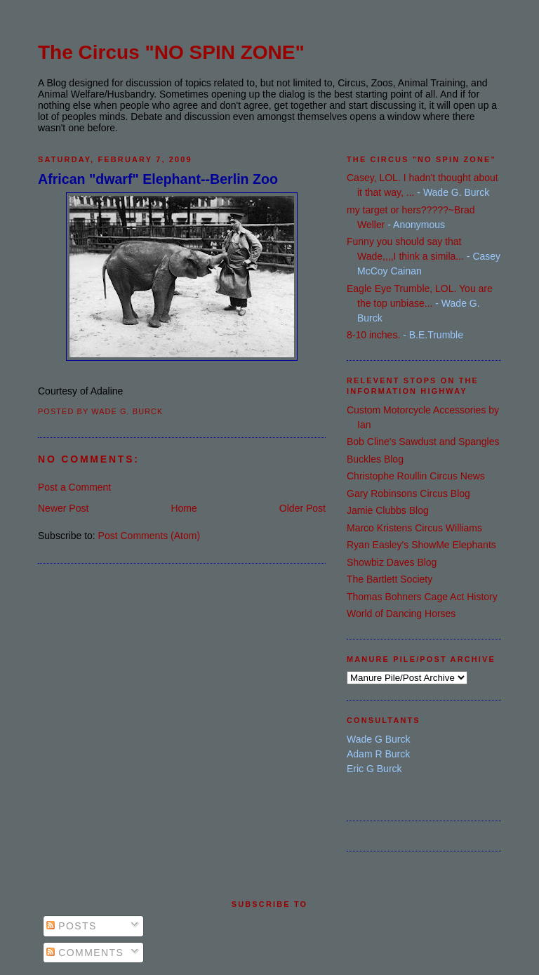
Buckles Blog (375, 459)
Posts (71, 925)
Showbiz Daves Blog (392, 562)
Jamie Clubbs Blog (388, 510)
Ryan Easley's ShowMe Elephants (421, 544)
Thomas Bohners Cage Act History (422, 596)
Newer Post (63, 508)
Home (184, 508)
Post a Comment (74, 487)
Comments (85, 952)
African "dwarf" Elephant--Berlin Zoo (158, 179)
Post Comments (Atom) (149, 535)
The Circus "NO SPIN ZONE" (171, 52)
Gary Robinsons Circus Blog (408, 493)
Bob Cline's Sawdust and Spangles (423, 441)
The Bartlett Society (389, 579)
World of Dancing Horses (401, 613)
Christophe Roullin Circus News (416, 476)
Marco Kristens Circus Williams (414, 527)
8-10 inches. (373, 334)
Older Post (302, 508)
